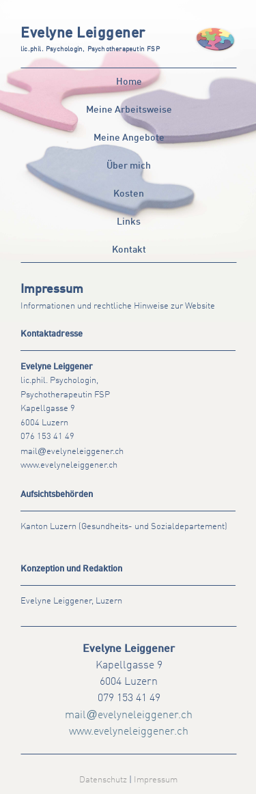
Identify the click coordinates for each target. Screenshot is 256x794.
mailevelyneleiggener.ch (72, 451)
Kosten (128, 194)
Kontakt (129, 250)
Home (129, 82)
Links (129, 222)
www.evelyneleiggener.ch (68, 465)
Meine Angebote (129, 138)
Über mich (128, 166)
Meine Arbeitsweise (129, 110)
